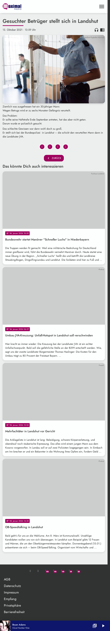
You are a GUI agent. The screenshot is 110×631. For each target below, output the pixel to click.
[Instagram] (61, 571)
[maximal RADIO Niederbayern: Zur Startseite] (28, 6)
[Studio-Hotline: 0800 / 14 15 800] (38, 571)
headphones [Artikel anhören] (96, 30)
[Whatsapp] (46, 571)
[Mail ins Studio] (30, 571)
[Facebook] (53, 571)
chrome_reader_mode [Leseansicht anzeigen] (102, 30)
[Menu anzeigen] (101, 6)
